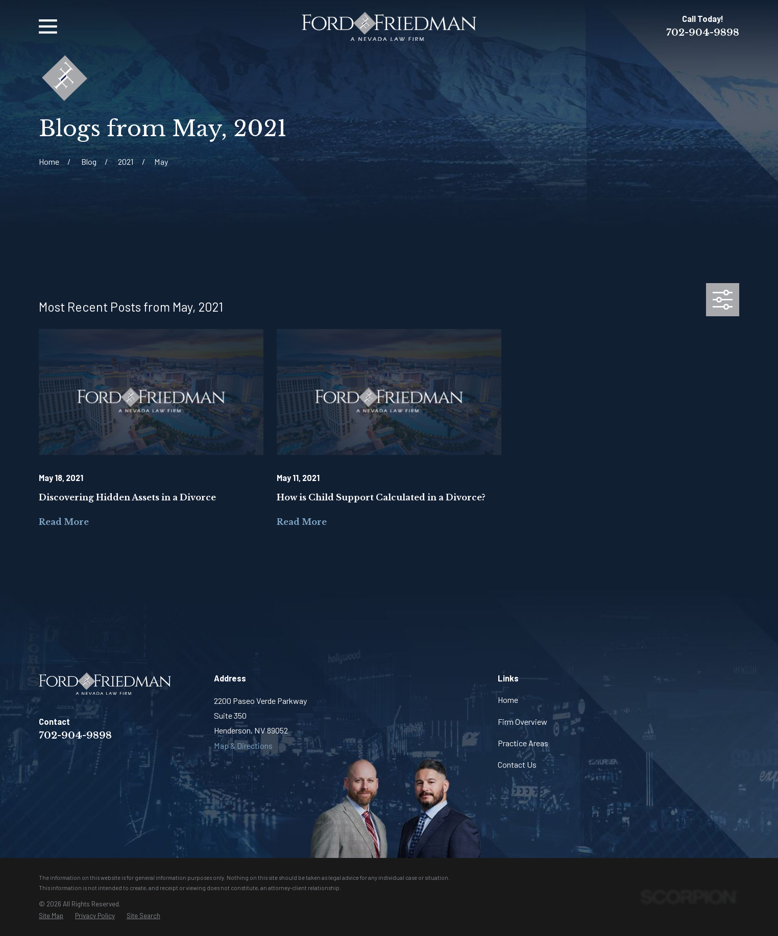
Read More (64, 522)
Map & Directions (243, 745)
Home (508, 699)
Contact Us (517, 764)
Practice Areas (523, 743)
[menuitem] (51, 915)
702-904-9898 (702, 32)
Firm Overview (522, 721)
